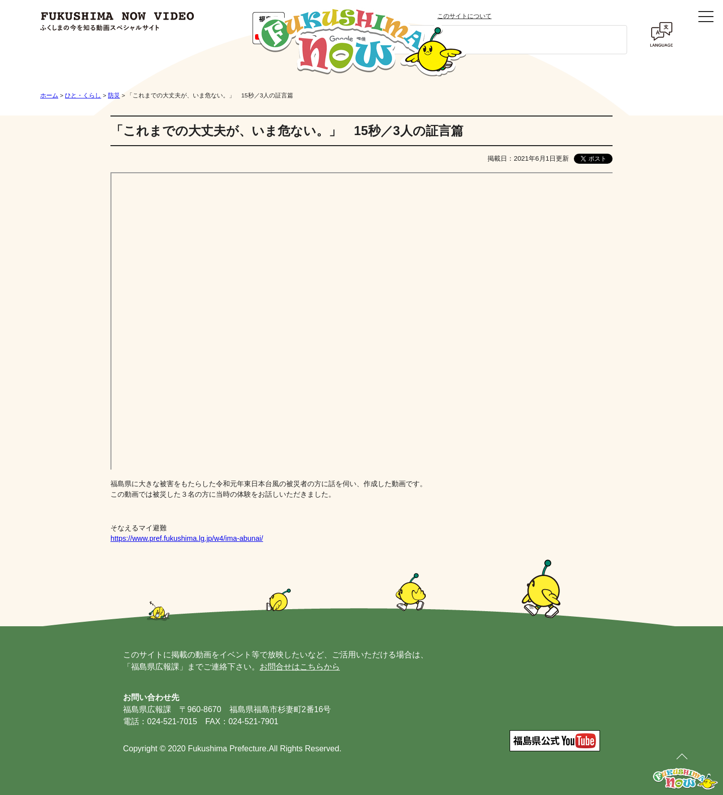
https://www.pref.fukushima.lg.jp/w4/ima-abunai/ (186, 538)
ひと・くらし (83, 95)
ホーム (49, 95)
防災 (114, 95)
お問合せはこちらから (300, 666)
